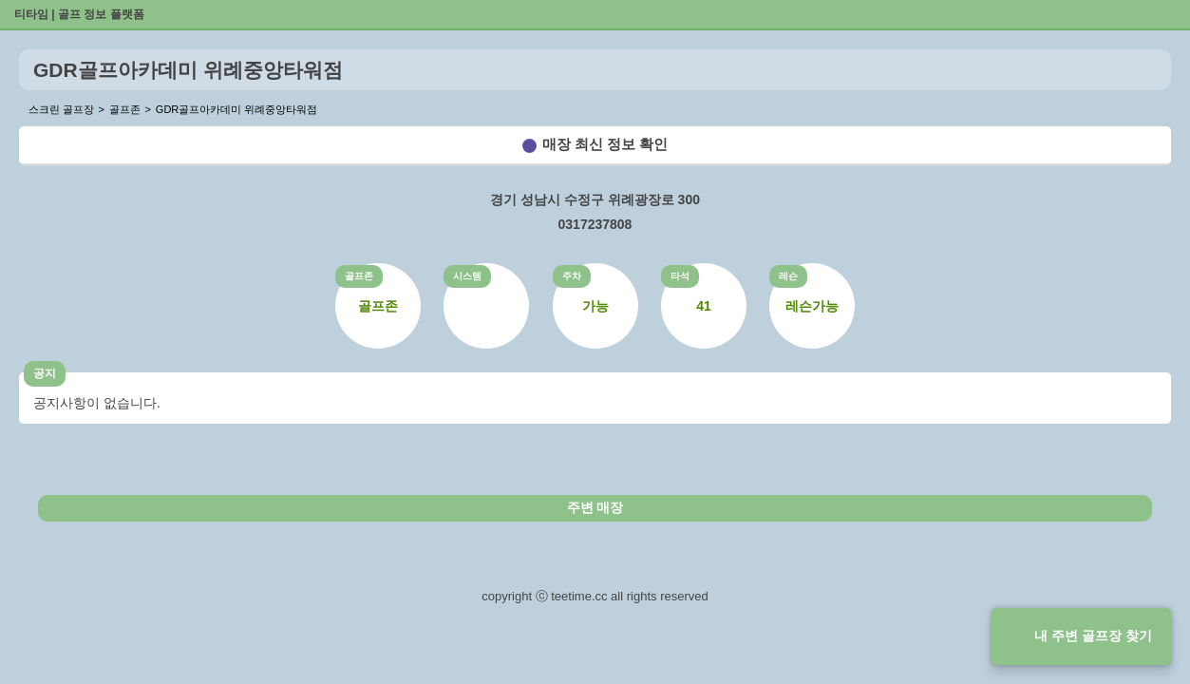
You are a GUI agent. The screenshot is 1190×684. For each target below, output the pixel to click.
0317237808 (595, 224)
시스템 (467, 276)
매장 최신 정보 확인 (605, 144)
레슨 (788, 276)
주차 (571, 276)
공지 (44, 373)
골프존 (359, 276)
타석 (680, 276)
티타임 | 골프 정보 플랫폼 (79, 14)
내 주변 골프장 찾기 (1093, 635)
